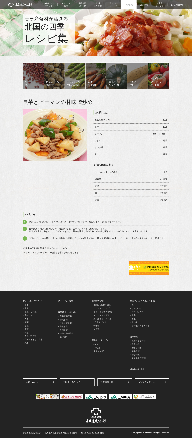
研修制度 (136, 354)
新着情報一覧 (106, 382)
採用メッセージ (139, 341)
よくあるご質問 (139, 358)
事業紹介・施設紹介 (67, 312)
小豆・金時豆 (31, 312)
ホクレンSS (98, 351)
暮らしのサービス (113, 4)
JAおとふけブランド (49, 4)
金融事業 (64, 330)
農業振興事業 (66, 316)
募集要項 (136, 351)
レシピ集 (129, 4)
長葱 (27, 332)
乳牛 (27, 343)
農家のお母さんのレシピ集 (142, 301)
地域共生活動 (98, 4)
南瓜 (27, 326)
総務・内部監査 (67, 333)
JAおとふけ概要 (66, 4)
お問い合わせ (177, 4)
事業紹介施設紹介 (83, 4)
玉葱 (27, 329)
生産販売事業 (66, 323)
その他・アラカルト (141, 326)
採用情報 (144, 4)
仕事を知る (137, 347)
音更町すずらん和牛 (34, 339)
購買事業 (64, 319)
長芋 (27, 322)
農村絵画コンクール (102, 319)
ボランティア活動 (101, 315)
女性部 (96, 329)
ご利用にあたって (71, 382)
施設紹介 (64, 337)
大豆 (27, 308)
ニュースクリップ (101, 308)
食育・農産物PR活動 (102, 312)
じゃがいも (137, 308)
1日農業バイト (100, 322)
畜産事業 (64, 326)
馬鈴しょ (29, 315)
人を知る (136, 344)
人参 (27, 319)
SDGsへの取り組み (102, 305)
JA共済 (96, 347)
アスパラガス (31, 336)
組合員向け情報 (160, 4)
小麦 (27, 305)
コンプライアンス (146, 382)
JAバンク (97, 344)
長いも (135, 322)
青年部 (96, 326)
